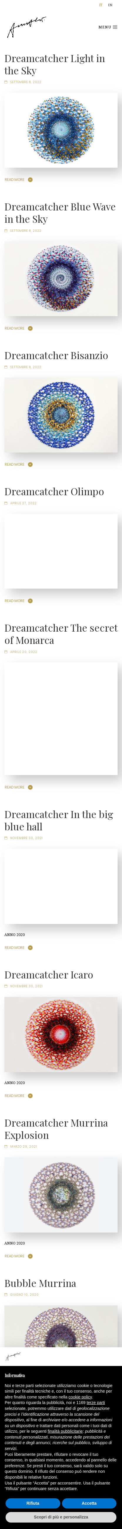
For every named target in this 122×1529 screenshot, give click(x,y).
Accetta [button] (89, 1503)
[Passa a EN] (110, 5)
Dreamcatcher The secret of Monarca (61, 633)
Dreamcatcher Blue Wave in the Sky (60, 212)
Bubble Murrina (40, 1282)
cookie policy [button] (80, 1397)
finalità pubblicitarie (65, 1431)
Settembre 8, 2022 (25, 82)
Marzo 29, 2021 (23, 1147)
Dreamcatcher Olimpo (54, 491)
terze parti (96, 1402)
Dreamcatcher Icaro (48, 974)
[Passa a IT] (100, 5)
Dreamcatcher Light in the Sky (54, 64)
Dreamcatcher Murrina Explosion (56, 1128)
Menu (108, 27)
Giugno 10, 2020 (24, 1295)
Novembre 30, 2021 (26, 838)
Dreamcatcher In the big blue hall (58, 820)
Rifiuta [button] (32, 1503)
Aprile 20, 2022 (23, 652)
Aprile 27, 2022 (23, 503)
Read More (14, 179)
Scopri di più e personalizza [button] (61, 1517)
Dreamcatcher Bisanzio (56, 355)
